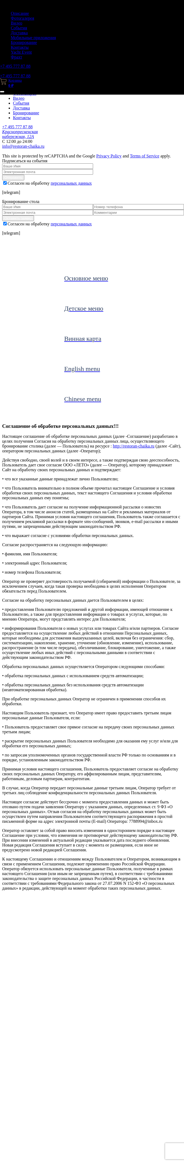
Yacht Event (21, 52)
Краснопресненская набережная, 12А (20, 134)
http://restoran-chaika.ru (133, 446)
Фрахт (16, 57)
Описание (20, 13)
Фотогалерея (22, 18)
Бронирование (24, 42)
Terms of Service (144, 156)
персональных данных (71, 183)
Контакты (20, 47)
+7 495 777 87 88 (15, 66)
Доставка (19, 32)
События (19, 28)
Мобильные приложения (33, 37)
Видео (16, 23)
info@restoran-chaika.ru (23, 146)
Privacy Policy (109, 156)
